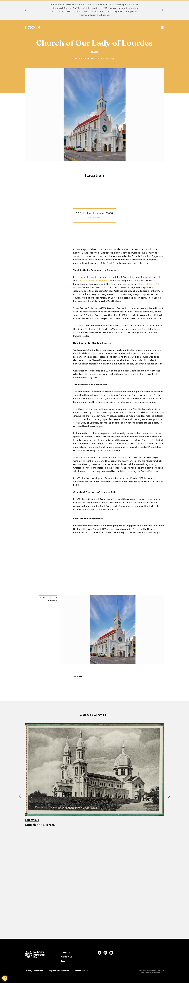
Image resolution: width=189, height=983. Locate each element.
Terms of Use (81, 967)
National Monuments (85, 59)
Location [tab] (94, 176)
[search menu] (162, 26)
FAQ (144, 957)
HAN (136, 28)
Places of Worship (105, 59)
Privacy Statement (34, 967)
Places (91, 28)
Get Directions (94, 218)
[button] (169, 797)
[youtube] (163, 957)
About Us (125, 957)
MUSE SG (151, 28)
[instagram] (157, 957)
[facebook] (151, 957)
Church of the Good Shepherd (93, 281)
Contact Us (136, 957)
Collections (54, 28)
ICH (126, 28)
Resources (110, 28)
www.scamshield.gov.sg (96, 15)
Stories (76, 28)
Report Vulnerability (59, 967)
